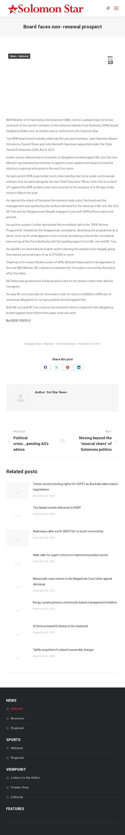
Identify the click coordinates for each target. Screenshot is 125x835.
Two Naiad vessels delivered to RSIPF (57, 507)
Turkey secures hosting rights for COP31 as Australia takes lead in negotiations (75, 486)
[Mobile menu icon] (116, 8)
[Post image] (17, 490)
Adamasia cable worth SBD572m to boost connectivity (68, 531)
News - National (19, 56)
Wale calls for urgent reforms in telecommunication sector (70, 555)
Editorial (17, 797)
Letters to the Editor (25, 778)
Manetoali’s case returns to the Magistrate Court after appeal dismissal (72, 581)
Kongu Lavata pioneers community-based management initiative (75, 602)
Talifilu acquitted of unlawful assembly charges (63, 649)
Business (17, 718)
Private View (20, 787)
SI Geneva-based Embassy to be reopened (60, 626)
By (66, 343)
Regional (17, 728)
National (17, 709)
